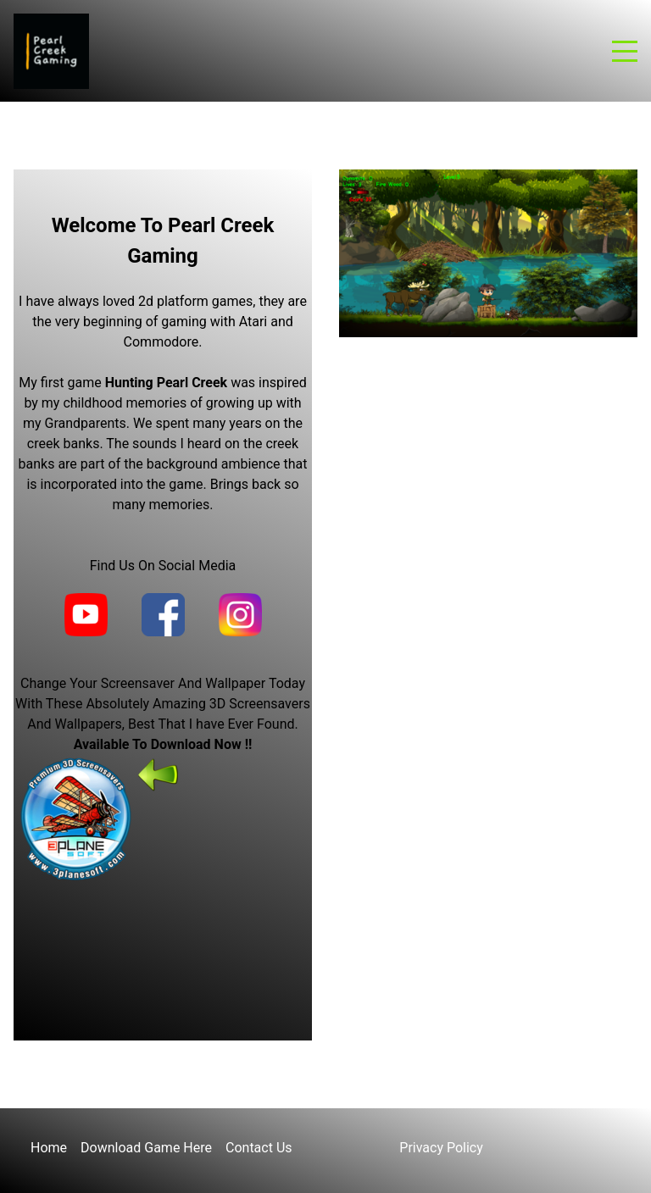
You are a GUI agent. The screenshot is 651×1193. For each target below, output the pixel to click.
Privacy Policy (441, 1148)
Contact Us (258, 1148)
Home (49, 1148)
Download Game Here (146, 1148)
